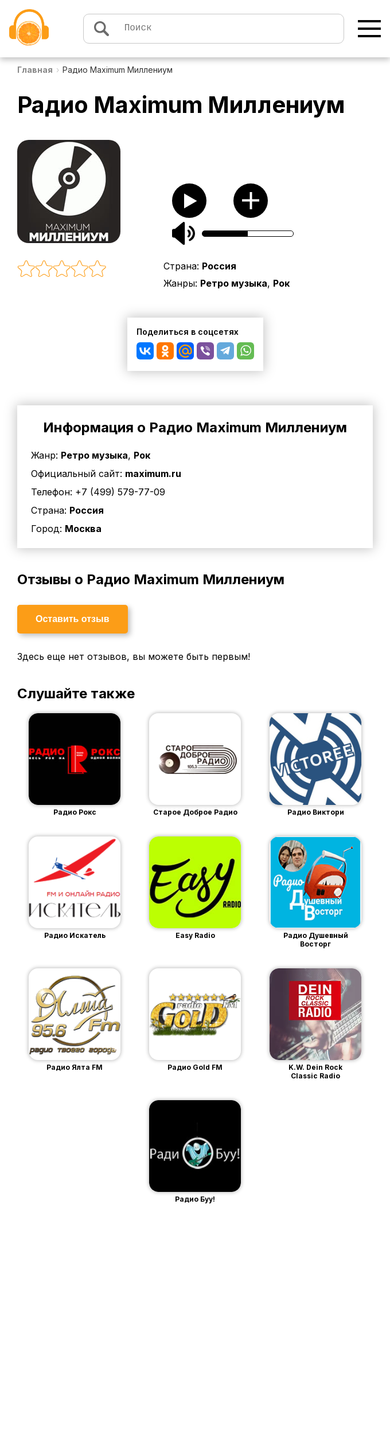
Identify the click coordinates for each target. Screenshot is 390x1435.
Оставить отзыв (73, 619)
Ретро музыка (233, 283)
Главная (35, 70)
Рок (281, 283)
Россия (219, 266)
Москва (83, 528)
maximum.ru (153, 473)
